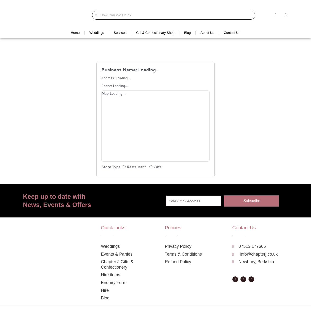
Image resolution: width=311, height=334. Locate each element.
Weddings (96, 33)
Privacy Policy (182, 329)
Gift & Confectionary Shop (155, 33)
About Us (207, 33)
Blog (187, 33)
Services (120, 33)
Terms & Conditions (207, 329)
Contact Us (232, 33)
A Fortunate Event (129, 329)
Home (75, 33)
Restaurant (135, 166)
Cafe (155, 166)
